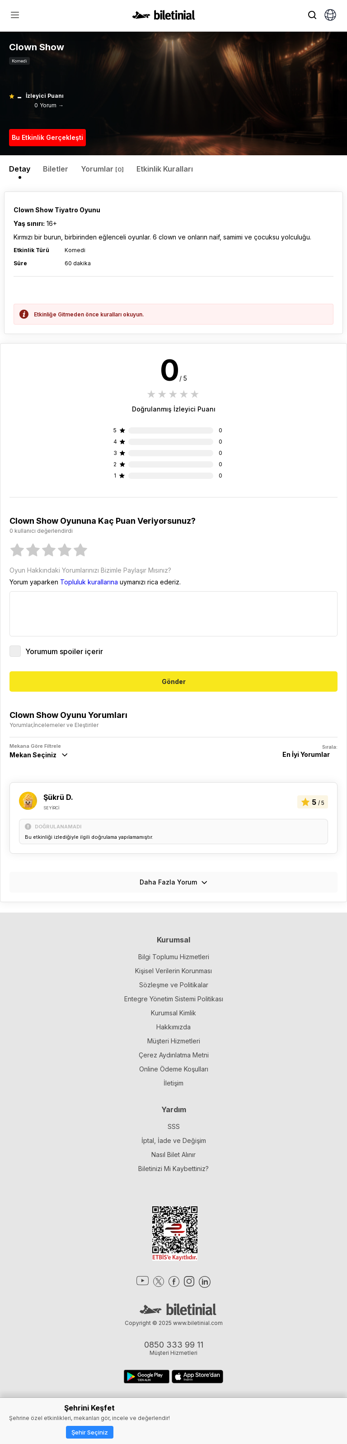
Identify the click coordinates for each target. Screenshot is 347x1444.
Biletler (55, 168)
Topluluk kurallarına (89, 582)
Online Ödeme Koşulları (173, 1069)
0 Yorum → (49, 105)
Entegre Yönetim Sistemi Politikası (173, 999)
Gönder (174, 681)
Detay (19, 168)
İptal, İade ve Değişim (173, 1140)
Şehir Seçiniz (89, 1432)
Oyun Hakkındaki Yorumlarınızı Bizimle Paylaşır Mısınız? (90, 570)
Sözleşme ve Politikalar (173, 985)
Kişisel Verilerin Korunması (173, 971)
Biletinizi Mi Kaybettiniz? (173, 1168)
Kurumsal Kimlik (173, 1013)
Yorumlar (102, 168)
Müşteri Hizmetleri (173, 1041)
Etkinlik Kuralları (164, 168)
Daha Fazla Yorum (173, 882)
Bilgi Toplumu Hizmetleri (173, 957)
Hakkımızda (173, 1027)
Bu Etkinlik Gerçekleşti (47, 137)
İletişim (173, 1083)
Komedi (19, 60)
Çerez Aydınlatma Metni (174, 1055)
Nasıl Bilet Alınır (173, 1154)
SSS (174, 1126)
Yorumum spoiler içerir (56, 651)
